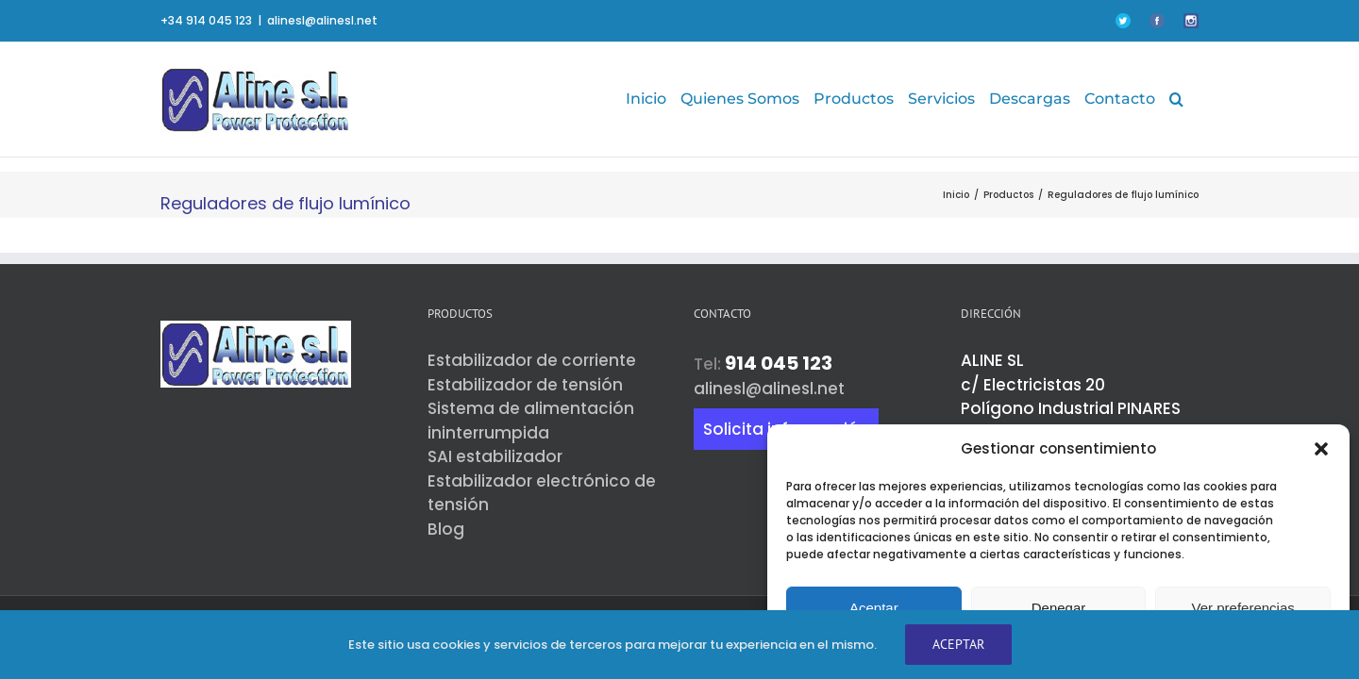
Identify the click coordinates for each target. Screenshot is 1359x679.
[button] (1321, 448)
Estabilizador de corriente (532, 360)
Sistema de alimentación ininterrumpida (531, 420)
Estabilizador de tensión (525, 384)
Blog (446, 529)
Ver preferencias (1243, 608)
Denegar (1059, 608)
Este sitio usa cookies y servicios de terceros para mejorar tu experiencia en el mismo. (612, 645)
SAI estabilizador (495, 456)
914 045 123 (778, 363)
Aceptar (873, 608)
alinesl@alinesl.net (322, 20)
